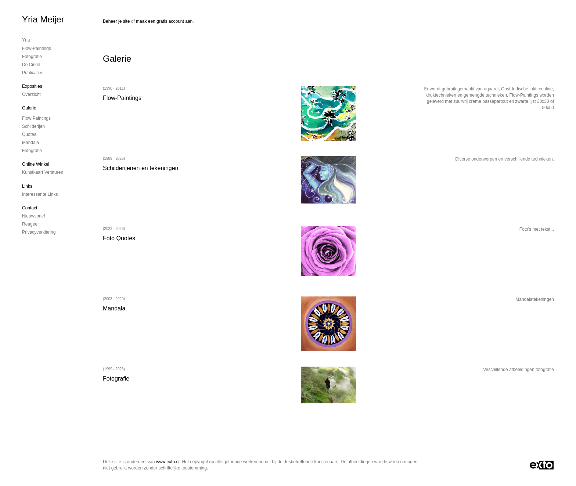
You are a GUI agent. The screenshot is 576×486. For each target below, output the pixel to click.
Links (27, 186)
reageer (30, 224)
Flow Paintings (36, 118)
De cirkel (31, 64)
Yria (26, 40)
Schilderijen (33, 126)
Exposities (32, 86)
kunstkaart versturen (42, 172)
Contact (29, 207)
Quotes (29, 134)
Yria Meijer (43, 19)
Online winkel (35, 164)
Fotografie (32, 56)
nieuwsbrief (33, 216)
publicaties (32, 72)
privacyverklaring (38, 232)
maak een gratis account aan (164, 21)
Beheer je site (116, 21)
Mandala (30, 142)
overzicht (31, 94)
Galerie (29, 108)
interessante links (40, 194)
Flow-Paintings (36, 48)
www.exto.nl (168, 461)
